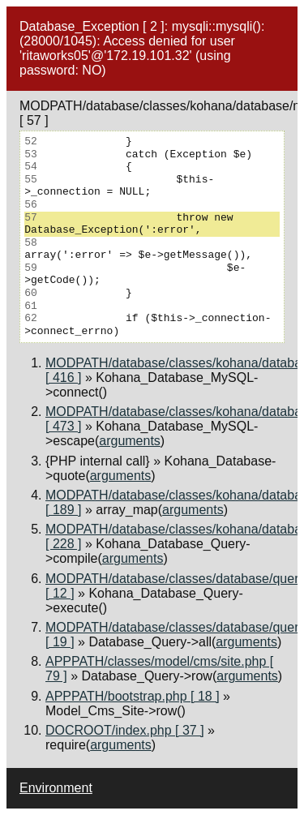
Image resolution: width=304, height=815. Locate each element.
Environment (55, 788)
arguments (130, 441)
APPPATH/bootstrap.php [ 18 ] (132, 696)
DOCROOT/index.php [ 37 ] (124, 730)
